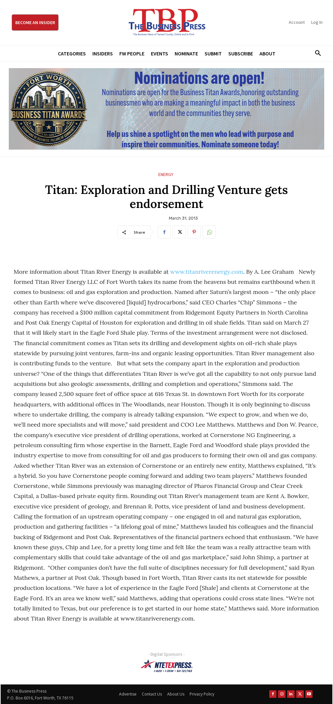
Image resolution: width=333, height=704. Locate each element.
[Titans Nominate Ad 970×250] (166, 109)
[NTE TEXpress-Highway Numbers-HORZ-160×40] (166, 665)
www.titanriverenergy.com (206, 271)
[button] (316, 53)
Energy (165, 174)
